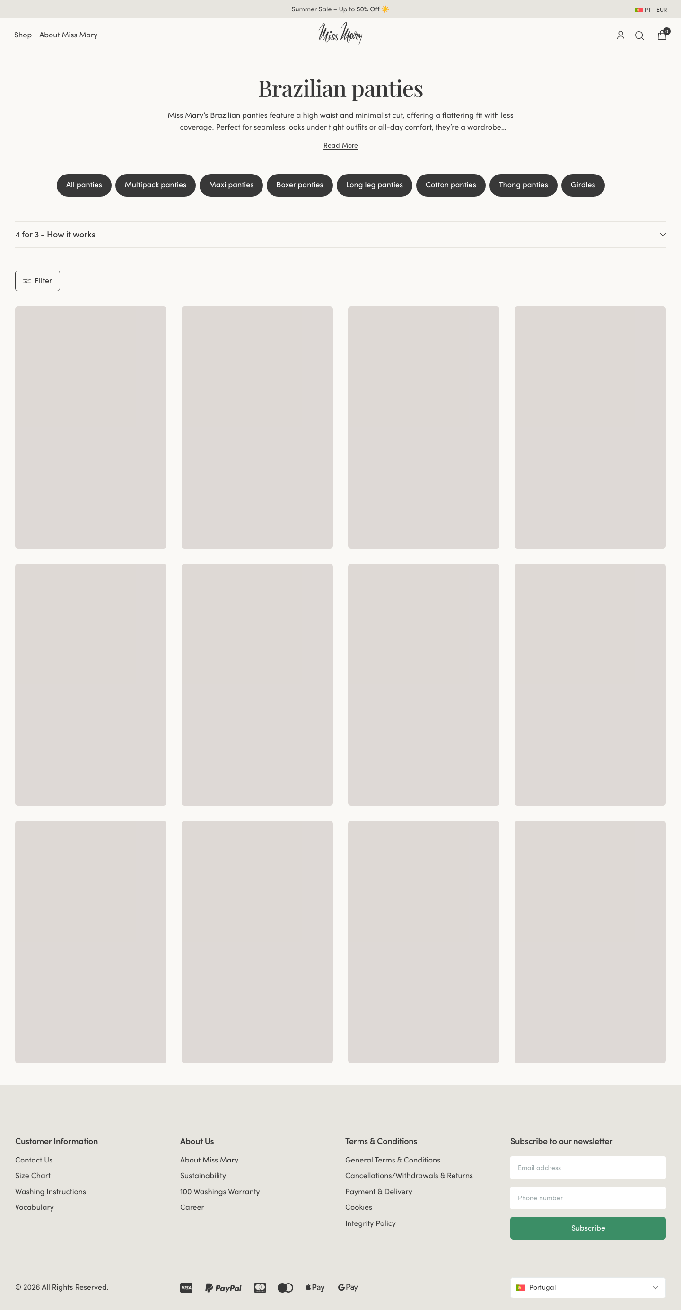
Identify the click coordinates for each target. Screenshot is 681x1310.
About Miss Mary (68, 35)
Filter (37, 280)
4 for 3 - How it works (340, 234)
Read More (340, 145)
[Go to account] (620, 35)
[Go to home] (340, 33)
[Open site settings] (651, 9)
